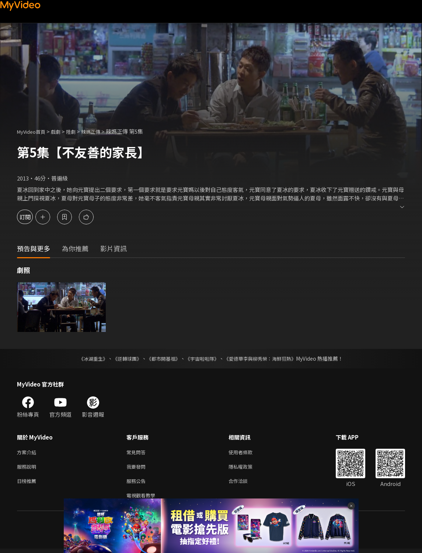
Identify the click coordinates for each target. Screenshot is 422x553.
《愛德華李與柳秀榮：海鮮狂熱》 (265, 358)
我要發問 (137, 468)
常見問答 (137, 452)
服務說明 (28, 468)
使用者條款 (247, 452)
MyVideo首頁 (33, 131)
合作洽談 (244, 483)
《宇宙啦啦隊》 (203, 358)
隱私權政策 (247, 468)
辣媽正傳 (100, 131)
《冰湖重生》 (87, 358)
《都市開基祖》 (162, 358)
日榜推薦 (28, 483)
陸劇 (78, 131)
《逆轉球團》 (123, 358)
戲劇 (61, 131)
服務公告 (137, 483)
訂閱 (31, 217)
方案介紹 (28, 452)
